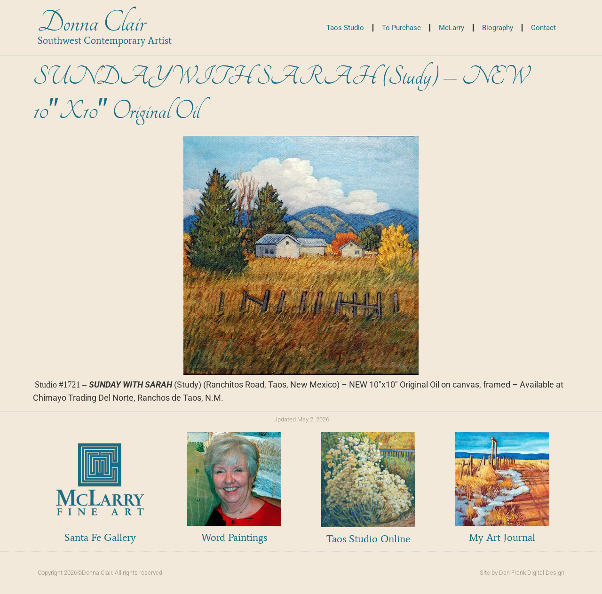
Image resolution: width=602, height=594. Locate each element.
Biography (497, 28)
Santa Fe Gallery (100, 537)
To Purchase (401, 28)
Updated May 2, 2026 (301, 419)
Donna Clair (91, 23)
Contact (543, 28)
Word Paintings (234, 537)
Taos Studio (345, 28)
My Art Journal (502, 537)
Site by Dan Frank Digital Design (522, 572)
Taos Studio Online (368, 538)
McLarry (451, 28)
